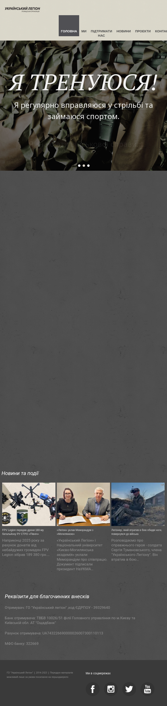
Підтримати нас (101, 33)
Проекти (143, 31)
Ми (83, 31)
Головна (69, 31)
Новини (124, 31)
